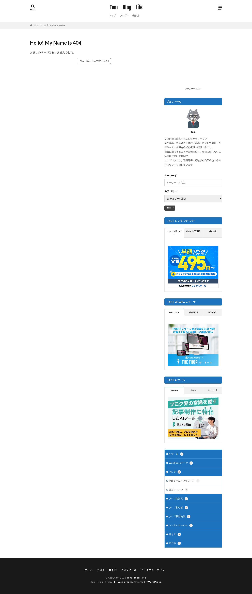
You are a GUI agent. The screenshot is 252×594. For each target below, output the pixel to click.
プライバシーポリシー (153, 569)
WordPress (154, 581)
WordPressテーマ (181, 463)
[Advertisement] (193, 62)
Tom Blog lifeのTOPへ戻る (93, 61)
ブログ (123, 15)
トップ (112, 15)
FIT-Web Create (122, 581)
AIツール (176, 454)
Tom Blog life (126, 7)
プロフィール (128, 569)
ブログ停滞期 (178, 498)
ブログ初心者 (178, 507)
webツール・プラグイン (184, 481)
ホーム (89, 569)
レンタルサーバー (181, 525)
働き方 (135, 15)
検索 (169, 207)
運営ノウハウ (178, 489)
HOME (36, 25)
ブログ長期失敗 (179, 516)
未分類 (175, 543)
